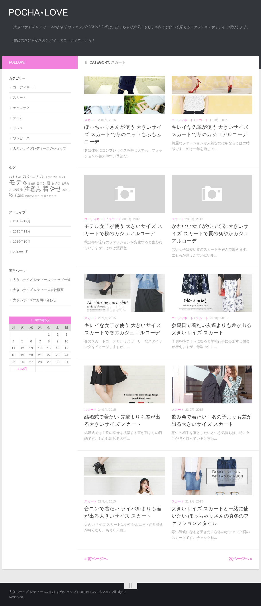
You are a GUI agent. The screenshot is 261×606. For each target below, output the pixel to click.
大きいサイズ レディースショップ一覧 (41, 279)
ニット (62, 177)
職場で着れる (32, 196)
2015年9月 (21, 252)
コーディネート (182, 120)
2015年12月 (22, 221)
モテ (15, 182)
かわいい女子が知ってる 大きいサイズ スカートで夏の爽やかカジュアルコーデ (210, 233)
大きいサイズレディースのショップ (39, 148)
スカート (90, 120)
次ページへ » (240, 559)
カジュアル (33, 176)
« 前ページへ (96, 559)
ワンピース (21, 138)
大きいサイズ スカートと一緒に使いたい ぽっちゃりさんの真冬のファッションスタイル (210, 516)
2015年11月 (22, 231)
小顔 (16, 190)
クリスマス (51, 177)
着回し (66, 190)
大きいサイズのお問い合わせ (34, 300)
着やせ (52, 188)
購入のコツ (50, 196)
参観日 (31, 183)
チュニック (21, 107)
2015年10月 (22, 241)
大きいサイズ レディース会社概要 (38, 290)
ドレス (18, 128)
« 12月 (22, 369)
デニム (18, 118)
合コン (41, 183)
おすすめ (15, 176)
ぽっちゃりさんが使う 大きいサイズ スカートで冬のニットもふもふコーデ (123, 134)
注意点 (32, 189)
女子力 (56, 183)
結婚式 (19, 195)
